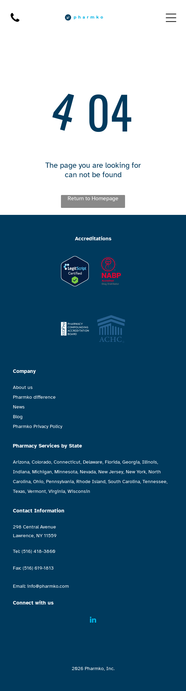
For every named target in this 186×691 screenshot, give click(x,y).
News (19, 407)
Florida (112, 462)
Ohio (38, 482)
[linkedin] (93, 620)
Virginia (56, 491)
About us (23, 387)
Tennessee (154, 482)
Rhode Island (91, 482)
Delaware (92, 462)
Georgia (131, 462)
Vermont (37, 491)
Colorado (41, 462)
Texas (19, 491)
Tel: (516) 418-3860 (34, 551)
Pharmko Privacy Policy (37, 426)
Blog (18, 417)
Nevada (88, 472)
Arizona (21, 462)
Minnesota (65, 472)
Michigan (42, 472)
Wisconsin (79, 491)
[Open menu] (171, 18)
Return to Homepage (93, 198)
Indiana (21, 472)
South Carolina (124, 482)
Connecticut (67, 462)
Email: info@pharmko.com (41, 586)
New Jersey (110, 472)
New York (136, 472)
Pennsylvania (60, 482)
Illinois (149, 462)
